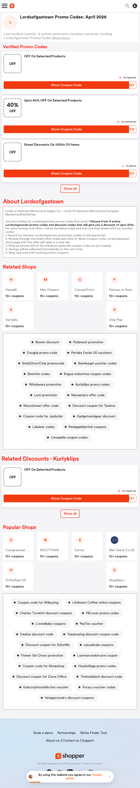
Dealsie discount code (36, 634)
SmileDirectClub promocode (43, 363)
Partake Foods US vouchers (91, 352)
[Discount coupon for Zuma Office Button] (40, 676)
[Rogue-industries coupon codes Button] (86, 374)
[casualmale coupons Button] (97, 645)
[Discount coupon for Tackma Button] (92, 406)
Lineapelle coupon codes (69, 437)
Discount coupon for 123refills (47, 645)
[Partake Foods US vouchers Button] (90, 353)
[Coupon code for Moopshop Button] (42, 666)
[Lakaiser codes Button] (42, 427)
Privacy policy (73, 763)
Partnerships (66, 733)
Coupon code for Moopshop (43, 666)
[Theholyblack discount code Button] (99, 676)
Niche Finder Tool (93, 733)
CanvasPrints (84, 289)
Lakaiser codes (43, 427)
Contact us (71, 740)
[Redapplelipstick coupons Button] (86, 427)
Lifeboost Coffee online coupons (96, 602)
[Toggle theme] (134, 5)
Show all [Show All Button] (70, 188)
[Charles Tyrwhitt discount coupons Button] (44, 613)
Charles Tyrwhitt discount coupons (46, 613)
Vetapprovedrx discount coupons (69, 697)
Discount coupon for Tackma (93, 405)
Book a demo (43, 733)
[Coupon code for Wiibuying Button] (36, 602)
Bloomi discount (47, 342)
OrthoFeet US (15, 580)
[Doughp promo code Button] (41, 353)
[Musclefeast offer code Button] (39, 406)
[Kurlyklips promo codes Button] (91, 384)
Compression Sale (18, 550)
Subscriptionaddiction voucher (46, 687)
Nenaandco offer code (88, 395)
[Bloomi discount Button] (46, 342)
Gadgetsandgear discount (96, 416)
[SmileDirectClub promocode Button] (41, 363)
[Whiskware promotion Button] (44, 384)
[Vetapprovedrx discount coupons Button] (67, 698)
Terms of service (92, 763)
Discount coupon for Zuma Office (41, 676)
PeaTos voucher (91, 623)
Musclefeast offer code (41, 405)
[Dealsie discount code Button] (35, 634)
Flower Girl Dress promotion (42, 655)
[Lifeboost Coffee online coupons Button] (95, 602)
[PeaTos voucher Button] (89, 624)
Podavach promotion (88, 342)
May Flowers (49, 289)
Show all (70, 513)
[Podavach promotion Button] (87, 342)
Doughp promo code (42, 352)
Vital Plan (116, 320)
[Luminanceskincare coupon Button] (96, 655)
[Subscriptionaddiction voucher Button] (44, 687)
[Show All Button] (70, 514)
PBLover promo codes (102, 613)
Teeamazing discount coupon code (93, 634)
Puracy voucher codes (99, 687)
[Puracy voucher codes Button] (97, 687)
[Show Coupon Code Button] (66, 85)
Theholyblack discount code (101, 676)
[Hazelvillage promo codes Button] (95, 666)
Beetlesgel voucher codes (97, 363)
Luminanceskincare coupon (97, 655)
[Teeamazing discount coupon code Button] (91, 634)
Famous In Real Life (123, 289)
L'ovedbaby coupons (51, 623)
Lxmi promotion (45, 395)
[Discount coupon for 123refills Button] (46, 645)
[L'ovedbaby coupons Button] (49, 624)
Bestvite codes (39, 374)
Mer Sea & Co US (122, 550)
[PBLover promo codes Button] (101, 613)
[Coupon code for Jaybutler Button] (41, 416)
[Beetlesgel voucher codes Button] (96, 363)
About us (53, 740)
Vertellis (11, 320)
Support (88, 740)
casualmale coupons (98, 645)
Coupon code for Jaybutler (43, 416)
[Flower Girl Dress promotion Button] (41, 655)
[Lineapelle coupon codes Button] (68, 437)
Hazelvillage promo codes (97, 666)
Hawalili (11, 289)
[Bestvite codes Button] (37, 374)
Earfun (79, 550)
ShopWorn (117, 580)
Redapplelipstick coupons (87, 427)
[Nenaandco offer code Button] (86, 395)
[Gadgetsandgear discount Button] (95, 416)
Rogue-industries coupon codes (87, 374)
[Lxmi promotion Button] (44, 395)
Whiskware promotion (45, 384)
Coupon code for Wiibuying (38, 602)
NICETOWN (49, 550)
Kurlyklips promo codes (92, 384)
